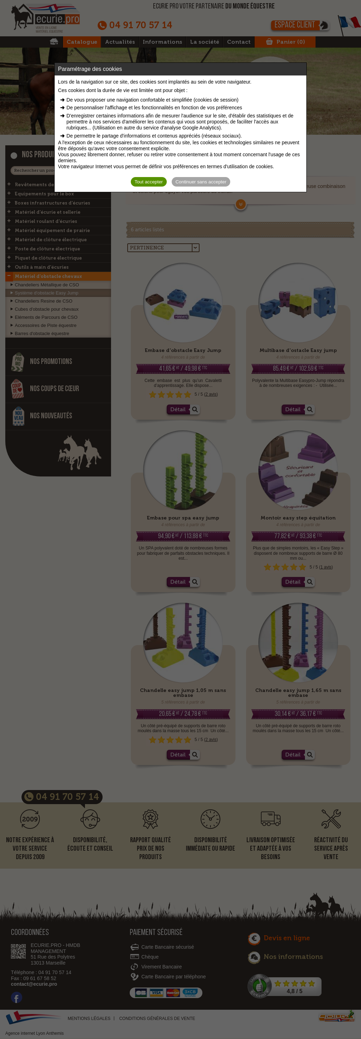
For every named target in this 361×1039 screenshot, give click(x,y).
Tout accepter (149, 181)
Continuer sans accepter (201, 181)
